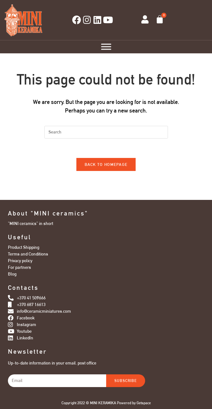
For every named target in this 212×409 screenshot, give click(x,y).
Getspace (144, 403)
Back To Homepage (106, 164)
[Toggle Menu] (106, 47)
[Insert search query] (106, 132)
